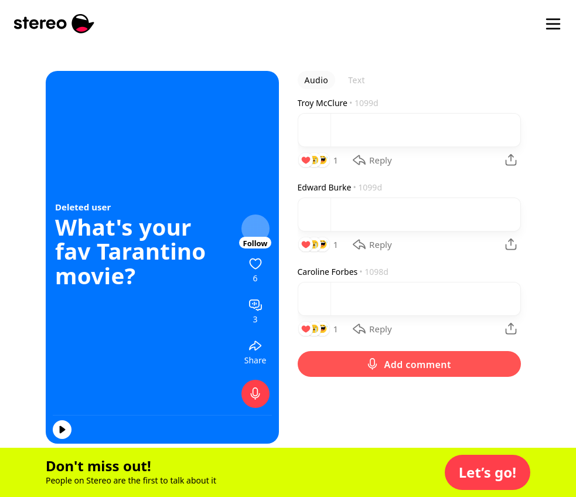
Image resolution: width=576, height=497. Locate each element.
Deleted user (83, 207)
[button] (487, 472)
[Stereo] (54, 23)
